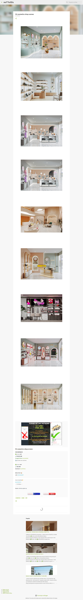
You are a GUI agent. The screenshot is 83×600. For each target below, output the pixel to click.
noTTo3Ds (9, 2)
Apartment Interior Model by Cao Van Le (34, 554)
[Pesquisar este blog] (75, 2)
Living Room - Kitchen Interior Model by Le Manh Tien (37, 532)
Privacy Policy (6, 590)
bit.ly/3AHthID (25, 458)
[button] (16, 18)
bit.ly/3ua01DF (20, 475)
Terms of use (6, 592)
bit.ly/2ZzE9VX (18, 482)
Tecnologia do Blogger (41, 595)
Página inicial (6, 589)
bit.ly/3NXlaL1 (23, 468)
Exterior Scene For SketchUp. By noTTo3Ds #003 (36, 576)
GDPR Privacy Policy (7, 593)
